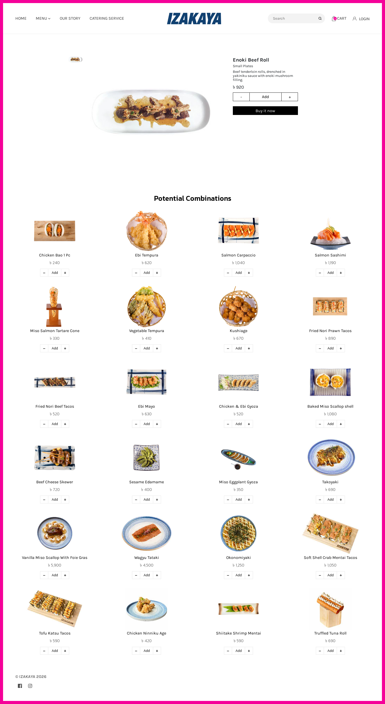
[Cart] (339, 18)
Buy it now (265, 110)
